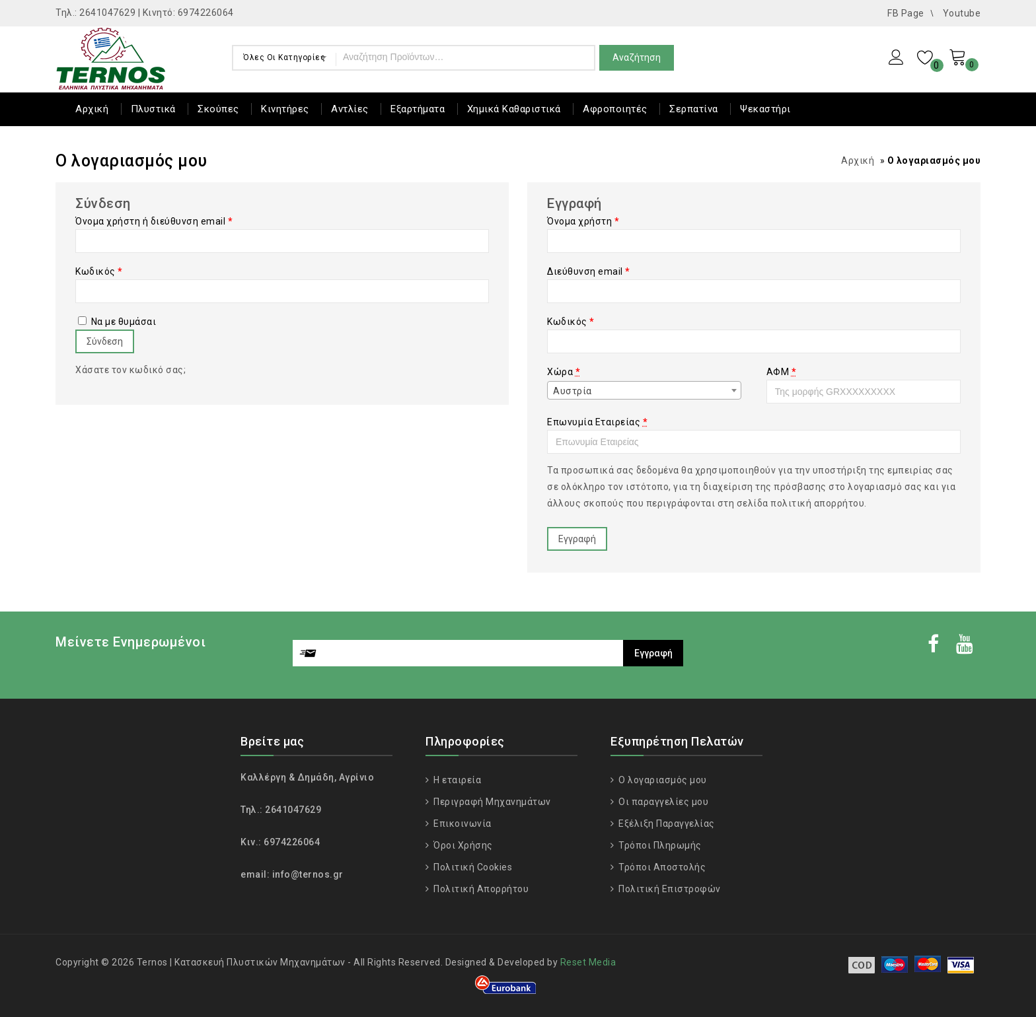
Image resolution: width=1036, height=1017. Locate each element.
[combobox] (644, 390)
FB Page (905, 13)
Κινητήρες (285, 109)
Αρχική (91, 109)
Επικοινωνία (461, 823)
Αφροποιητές (615, 109)
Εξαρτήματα (417, 109)
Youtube (962, 13)
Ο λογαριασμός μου (661, 780)
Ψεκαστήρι (765, 109)
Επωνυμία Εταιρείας (597, 422)
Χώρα (563, 372)
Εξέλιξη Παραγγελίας (665, 823)
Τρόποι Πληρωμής (659, 845)
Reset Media (588, 962)
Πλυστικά (153, 109)
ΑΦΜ (781, 372)
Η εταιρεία (456, 780)
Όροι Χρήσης (462, 845)
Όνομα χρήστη (583, 221)
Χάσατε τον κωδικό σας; (130, 370)
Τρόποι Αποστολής (661, 867)
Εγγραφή (577, 539)
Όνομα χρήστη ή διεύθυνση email (154, 221)
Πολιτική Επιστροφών (668, 889)
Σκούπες (218, 109)
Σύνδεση (105, 341)
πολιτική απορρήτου (817, 503)
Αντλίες (350, 109)
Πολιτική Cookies (472, 867)
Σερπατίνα (693, 109)
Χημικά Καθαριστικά (514, 109)
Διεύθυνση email (588, 271)
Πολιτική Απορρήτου (480, 889)
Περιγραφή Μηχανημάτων (491, 801)
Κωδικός (99, 271)
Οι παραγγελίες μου (662, 801)
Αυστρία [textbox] (572, 391)
